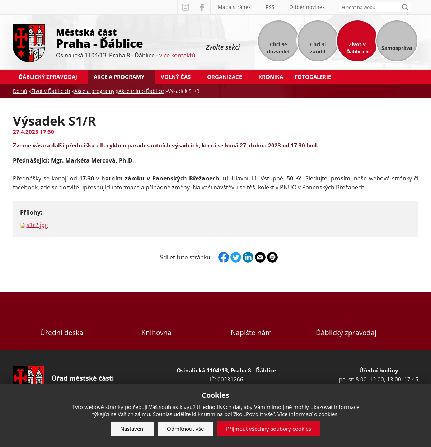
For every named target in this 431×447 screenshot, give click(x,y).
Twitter (235, 257)
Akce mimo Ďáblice (141, 91)
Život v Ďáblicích (357, 48)
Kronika (270, 76)
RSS (270, 7)
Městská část (125, 37)
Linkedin (248, 257)
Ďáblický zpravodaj (48, 76)
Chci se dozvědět (278, 48)
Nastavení (132, 428)
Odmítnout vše (185, 428)
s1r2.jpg (37, 225)
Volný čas (176, 76)
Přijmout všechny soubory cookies (268, 428)
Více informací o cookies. (308, 414)
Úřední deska (62, 321)
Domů (20, 91)
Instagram (185, 7)
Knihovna (156, 321)
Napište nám (251, 321)
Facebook (202, 7)
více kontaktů (177, 55)
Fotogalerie (313, 76)
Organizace (224, 76)
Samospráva (396, 47)
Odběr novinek (307, 7)
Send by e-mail (260, 257)
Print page (272, 257)
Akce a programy (119, 76)
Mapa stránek (234, 7)
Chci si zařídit (318, 48)
